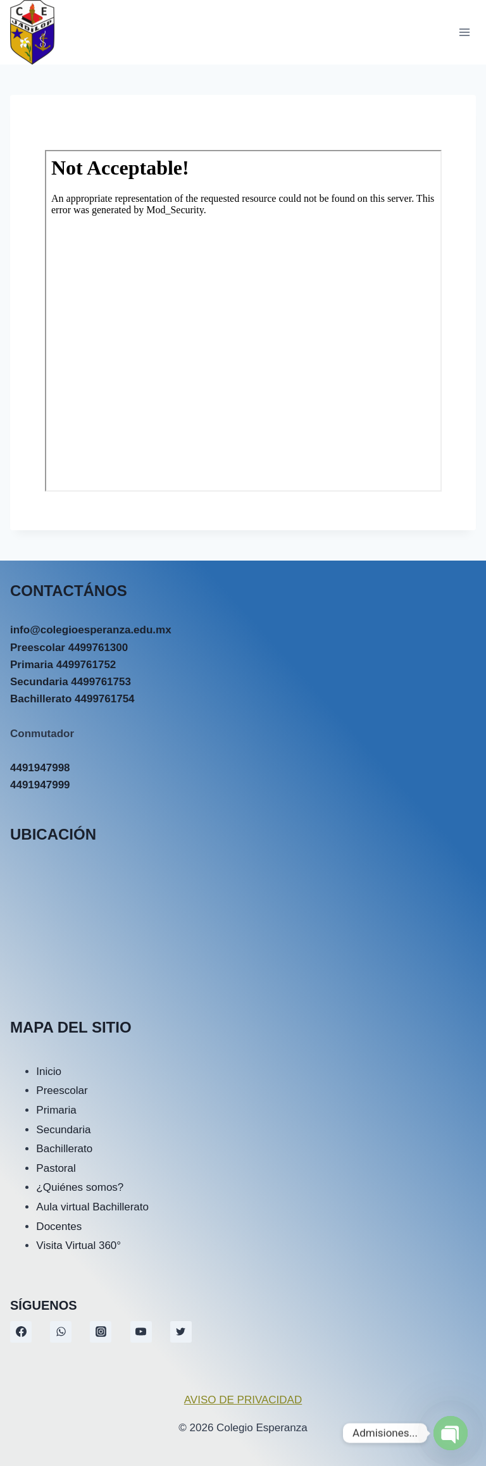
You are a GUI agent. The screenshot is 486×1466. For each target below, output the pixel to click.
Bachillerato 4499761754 (72, 699)
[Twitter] (181, 1332)
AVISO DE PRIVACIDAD (243, 1400)
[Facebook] (21, 1332)
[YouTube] (141, 1332)
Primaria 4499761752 (63, 665)
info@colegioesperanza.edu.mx (90, 630)
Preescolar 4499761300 (69, 648)
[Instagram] (100, 1332)
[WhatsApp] (61, 1332)
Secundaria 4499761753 (70, 682)
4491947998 (40, 768)
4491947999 (40, 785)
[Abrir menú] (464, 32)
